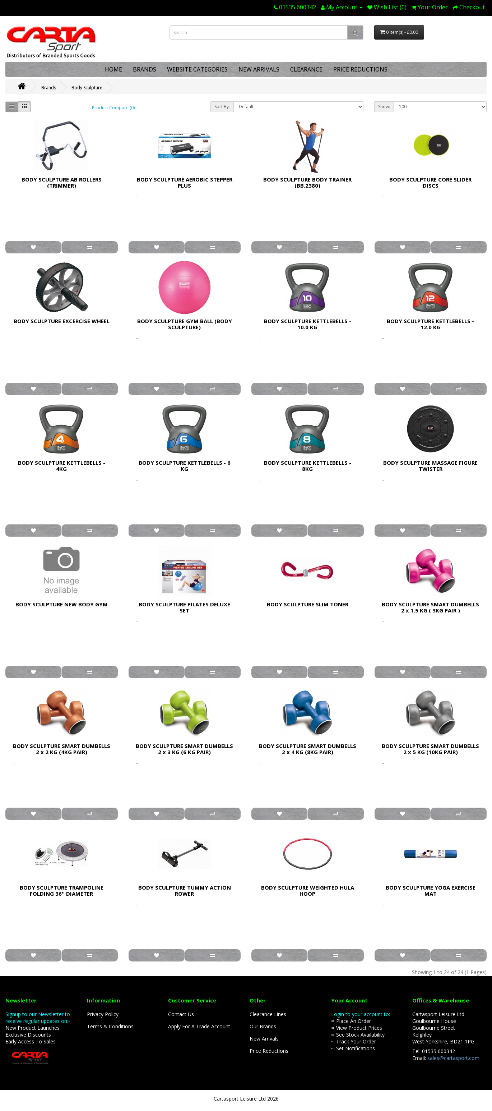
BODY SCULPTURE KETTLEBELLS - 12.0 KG (430, 324)
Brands (48, 87)
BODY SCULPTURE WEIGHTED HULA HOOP (307, 890)
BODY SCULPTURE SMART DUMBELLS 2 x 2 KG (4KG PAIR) (61, 749)
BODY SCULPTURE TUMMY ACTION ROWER (184, 890)
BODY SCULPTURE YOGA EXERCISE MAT (430, 890)
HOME (113, 69)
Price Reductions (269, 1050)
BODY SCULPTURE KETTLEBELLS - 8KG (307, 465)
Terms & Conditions (110, 1026)
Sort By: (222, 107)
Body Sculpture (86, 87)
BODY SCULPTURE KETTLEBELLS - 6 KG (185, 465)
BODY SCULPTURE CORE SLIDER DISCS (430, 182)
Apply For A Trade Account (199, 1026)
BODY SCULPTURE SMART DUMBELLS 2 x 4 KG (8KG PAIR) (307, 749)
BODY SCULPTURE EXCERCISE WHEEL (62, 321)
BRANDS (144, 69)
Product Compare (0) (113, 108)
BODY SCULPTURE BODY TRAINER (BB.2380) (307, 182)
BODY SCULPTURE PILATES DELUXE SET (184, 607)
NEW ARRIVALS (258, 69)
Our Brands (263, 1026)
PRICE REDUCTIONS (360, 69)
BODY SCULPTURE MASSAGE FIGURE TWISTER (430, 465)
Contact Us (181, 1014)
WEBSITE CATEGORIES (197, 69)
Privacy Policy (103, 1014)
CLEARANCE (306, 69)
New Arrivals (264, 1038)
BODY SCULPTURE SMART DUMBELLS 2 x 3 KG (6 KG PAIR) (184, 749)
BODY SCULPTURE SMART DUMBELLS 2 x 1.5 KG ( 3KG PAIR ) (430, 607)
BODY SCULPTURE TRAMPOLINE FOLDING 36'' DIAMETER (61, 890)
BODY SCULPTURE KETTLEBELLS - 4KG (61, 465)
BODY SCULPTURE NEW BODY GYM (61, 604)
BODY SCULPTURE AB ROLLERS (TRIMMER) (62, 182)
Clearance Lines (268, 1014)
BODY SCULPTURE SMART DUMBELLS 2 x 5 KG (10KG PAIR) (430, 749)
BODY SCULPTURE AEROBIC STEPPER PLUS (184, 182)
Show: (384, 107)
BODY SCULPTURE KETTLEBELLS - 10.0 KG (307, 324)
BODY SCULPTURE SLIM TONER (307, 604)
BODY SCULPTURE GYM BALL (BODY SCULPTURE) (184, 324)
